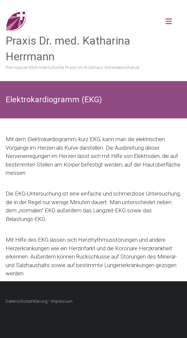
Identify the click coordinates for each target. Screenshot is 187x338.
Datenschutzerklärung (26, 301)
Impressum (62, 301)
